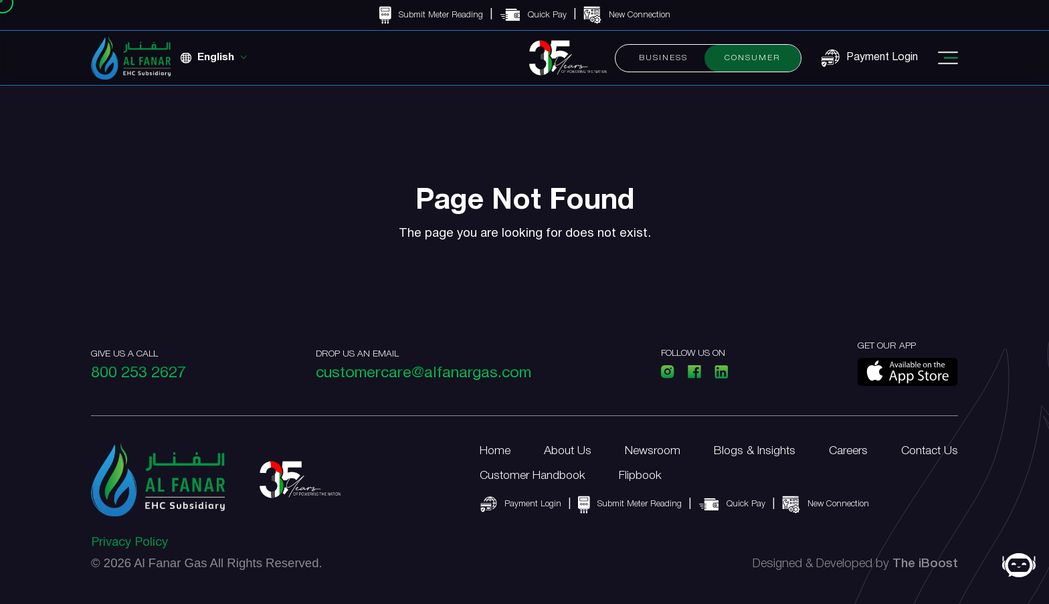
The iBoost (925, 564)
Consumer (753, 58)
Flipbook (640, 475)
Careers (848, 450)
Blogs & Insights (754, 450)
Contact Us (929, 450)
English (215, 57)
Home (495, 450)
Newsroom (652, 450)
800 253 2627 (138, 374)
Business (663, 58)
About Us (567, 450)
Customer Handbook (532, 475)
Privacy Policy (129, 542)
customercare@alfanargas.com (423, 374)
